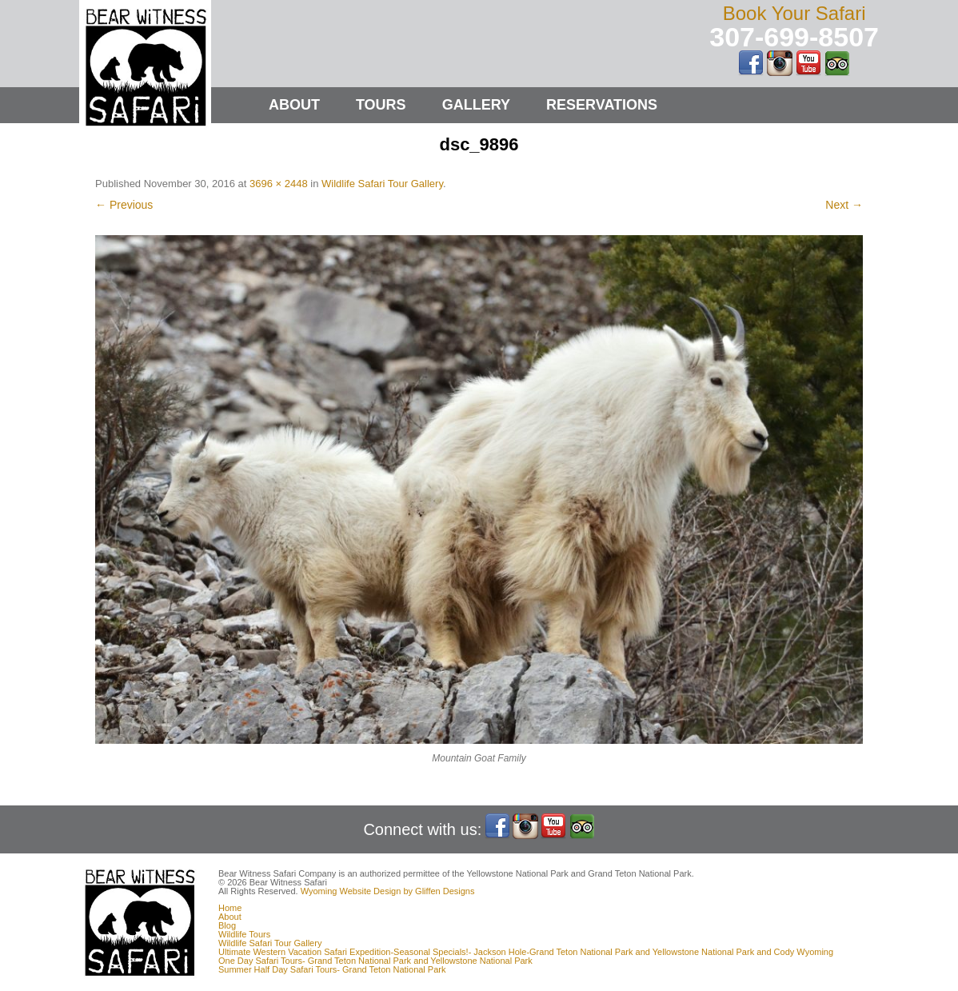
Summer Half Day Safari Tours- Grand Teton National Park (332, 969)
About (294, 105)
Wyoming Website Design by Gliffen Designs (388, 891)
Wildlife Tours (244, 934)
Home (229, 908)
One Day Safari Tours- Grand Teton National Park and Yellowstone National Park (375, 960)
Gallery (476, 105)
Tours (381, 105)
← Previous (124, 204)
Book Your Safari (794, 13)
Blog (227, 925)
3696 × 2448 (278, 184)
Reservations (601, 105)
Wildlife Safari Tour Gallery (382, 184)
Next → (844, 204)
